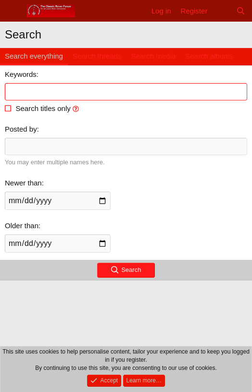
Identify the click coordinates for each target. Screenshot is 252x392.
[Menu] (13, 11)
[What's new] (221, 11)
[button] (76, 108)
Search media (153, 56)
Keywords (21, 74)
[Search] (240, 11)
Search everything (34, 56)
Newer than (23, 183)
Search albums (209, 56)
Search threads (97, 56)
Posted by (21, 129)
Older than (21, 225)
